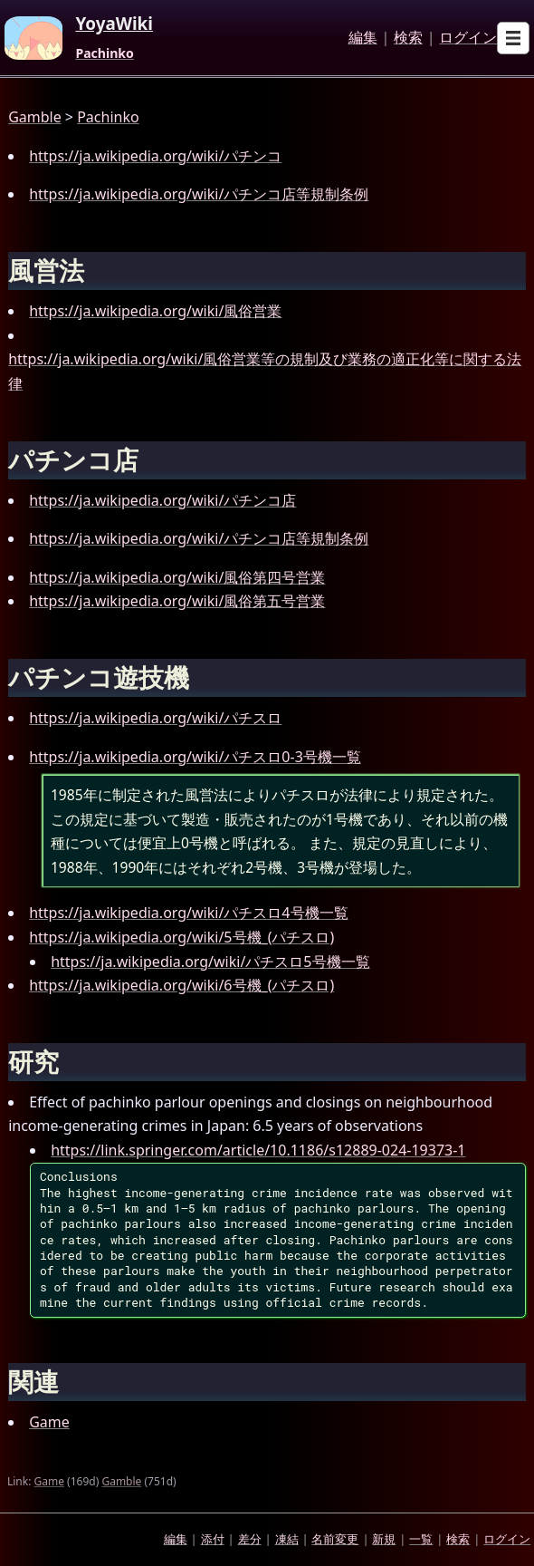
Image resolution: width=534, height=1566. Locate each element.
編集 (362, 38)
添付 (212, 1539)
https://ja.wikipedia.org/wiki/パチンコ (155, 156)
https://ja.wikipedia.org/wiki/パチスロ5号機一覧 (210, 962)
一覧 (421, 1539)
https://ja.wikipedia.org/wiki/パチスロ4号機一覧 (188, 913)
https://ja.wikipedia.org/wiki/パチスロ (155, 718)
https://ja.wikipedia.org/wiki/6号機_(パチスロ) (181, 985)
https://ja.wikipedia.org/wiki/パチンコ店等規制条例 (198, 194)
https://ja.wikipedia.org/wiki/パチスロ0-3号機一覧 (195, 757)
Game (49, 1422)
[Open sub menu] (513, 38)
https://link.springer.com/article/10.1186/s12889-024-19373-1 (258, 1150)
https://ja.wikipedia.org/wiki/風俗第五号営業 (177, 601)
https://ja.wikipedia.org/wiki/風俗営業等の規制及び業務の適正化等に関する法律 (264, 371)
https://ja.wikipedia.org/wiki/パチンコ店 (162, 500)
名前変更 (334, 1539)
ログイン (468, 38)
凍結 (287, 1539)
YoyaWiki (114, 24)
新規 (384, 1539)
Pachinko (104, 53)
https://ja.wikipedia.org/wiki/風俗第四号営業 (177, 577)
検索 (408, 38)
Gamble (35, 117)
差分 (250, 1539)
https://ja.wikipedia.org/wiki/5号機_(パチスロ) (181, 937)
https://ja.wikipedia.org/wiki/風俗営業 (155, 311)
